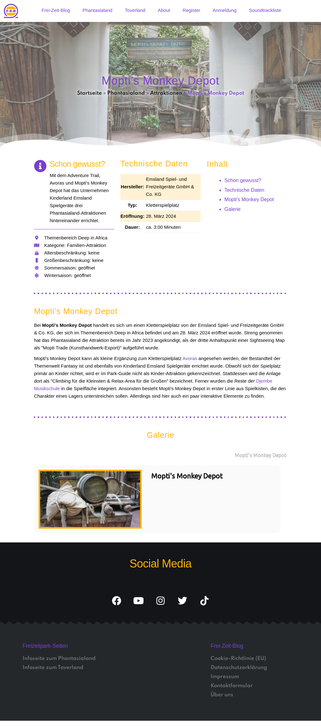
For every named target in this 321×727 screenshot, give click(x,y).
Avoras (189, 358)
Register (191, 10)
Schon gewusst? (242, 180)
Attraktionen (166, 93)
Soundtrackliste (265, 10)
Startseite (89, 93)
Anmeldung (224, 10)
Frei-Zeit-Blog (55, 10)
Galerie (232, 209)
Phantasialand (97, 10)
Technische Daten (244, 190)
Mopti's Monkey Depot (249, 199)
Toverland (135, 10)
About (164, 10)
